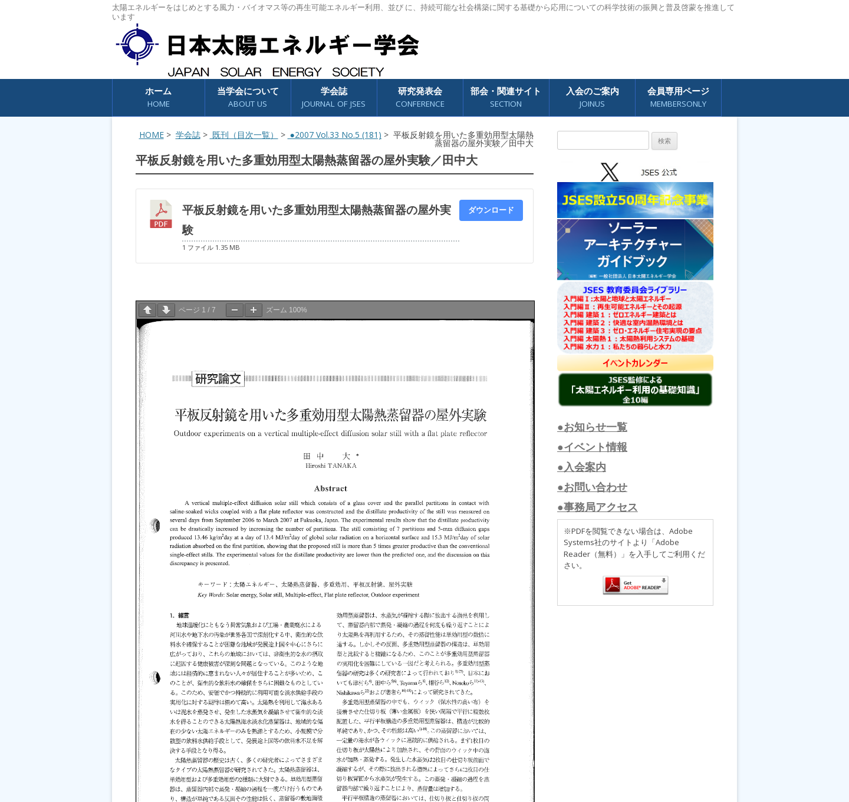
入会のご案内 (592, 97)
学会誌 (334, 97)
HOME (151, 134)
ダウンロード (491, 209)
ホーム (158, 97)
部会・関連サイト (505, 97)
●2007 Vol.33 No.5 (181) (334, 134)
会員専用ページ (678, 97)
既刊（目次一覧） (244, 134)
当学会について (248, 97)
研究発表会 (420, 97)
